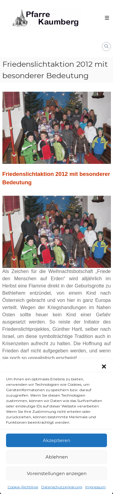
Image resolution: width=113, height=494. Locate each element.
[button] (104, 370)
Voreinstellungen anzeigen (56, 476)
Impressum (95, 490)
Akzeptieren (56, 443)
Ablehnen (57, 460)
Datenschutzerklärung (61, 490)
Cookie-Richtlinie (23, 490)
